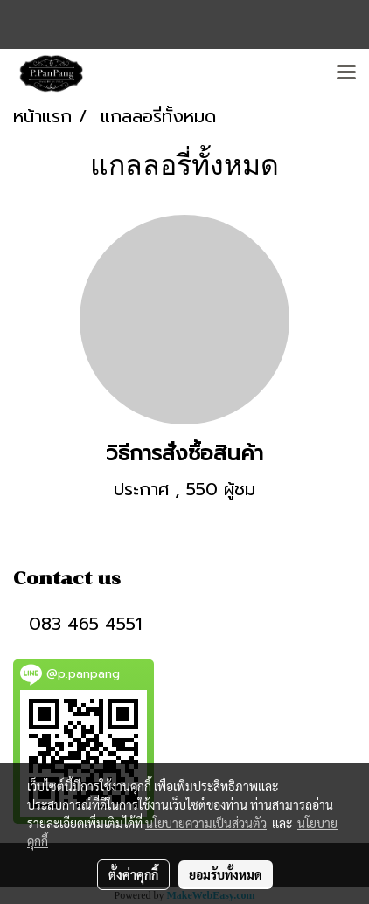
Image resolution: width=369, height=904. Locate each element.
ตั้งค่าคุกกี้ (133, 874)
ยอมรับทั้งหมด (225, 874)
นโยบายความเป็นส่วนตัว (206, 823)
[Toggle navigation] (346, 73)
